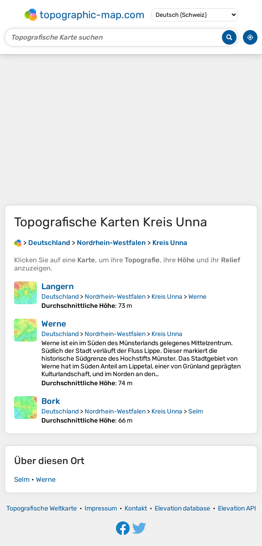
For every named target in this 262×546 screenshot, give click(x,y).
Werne (197, 297)
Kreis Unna (166, 297)
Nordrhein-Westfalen (115, 297)
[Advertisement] (131, 130)
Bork (50, 401)
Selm (195, 411)
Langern (57, 286)
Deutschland (60, 297)
